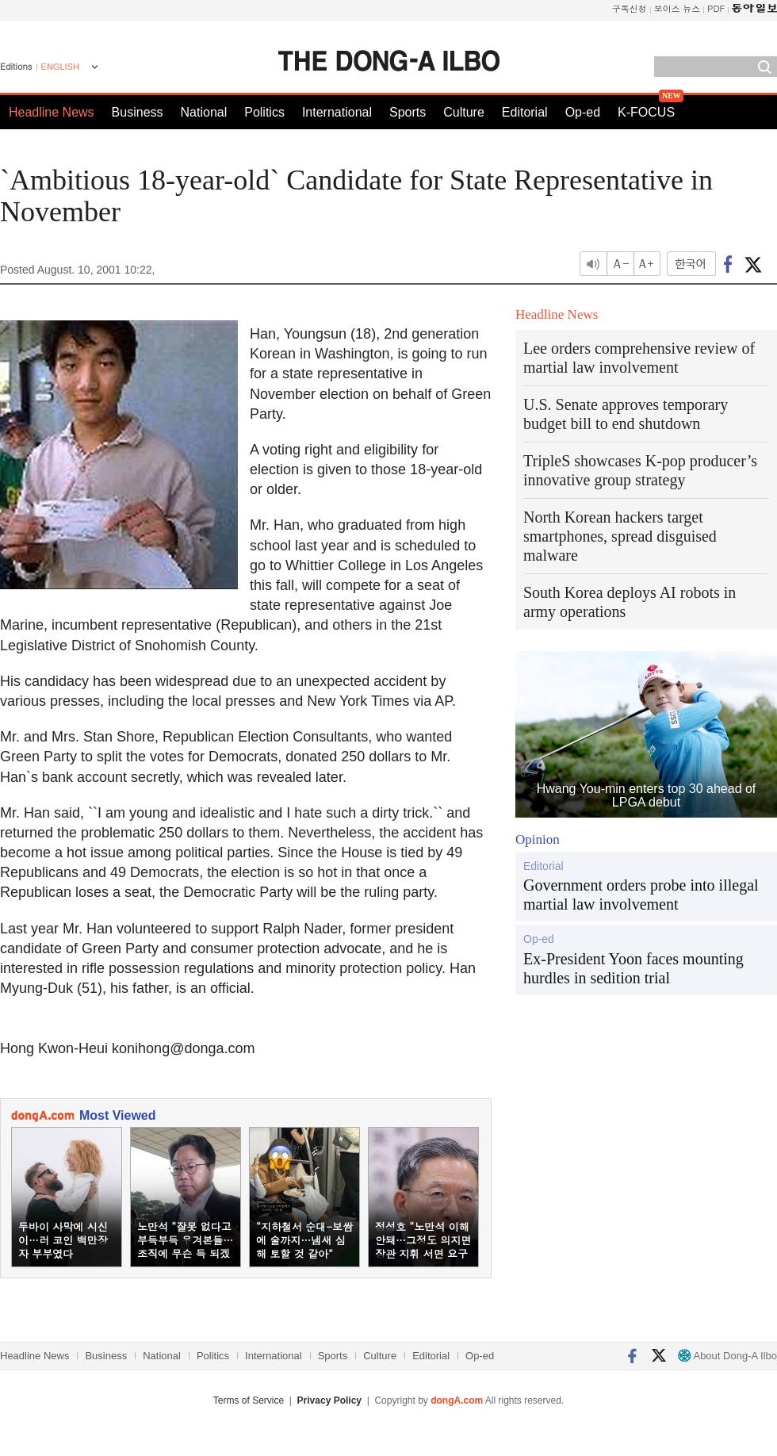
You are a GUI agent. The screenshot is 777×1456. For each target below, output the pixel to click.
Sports (407, 112)
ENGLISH (60, 66)
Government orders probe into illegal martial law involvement (641, 894)
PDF (716, 8)
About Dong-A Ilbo (727, 1356)
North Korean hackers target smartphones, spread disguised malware (620, 536)
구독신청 (629, 8)
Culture (463, 112)
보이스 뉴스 (677, 8)
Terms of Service (248, 1400)
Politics (264, 112)
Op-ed (582, 112)
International (337, 112)
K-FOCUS (646, 112)
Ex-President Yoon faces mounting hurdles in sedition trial (633, 968)
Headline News (51, 112)
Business (137, 112)
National (204, 112)
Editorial (525, 112)
